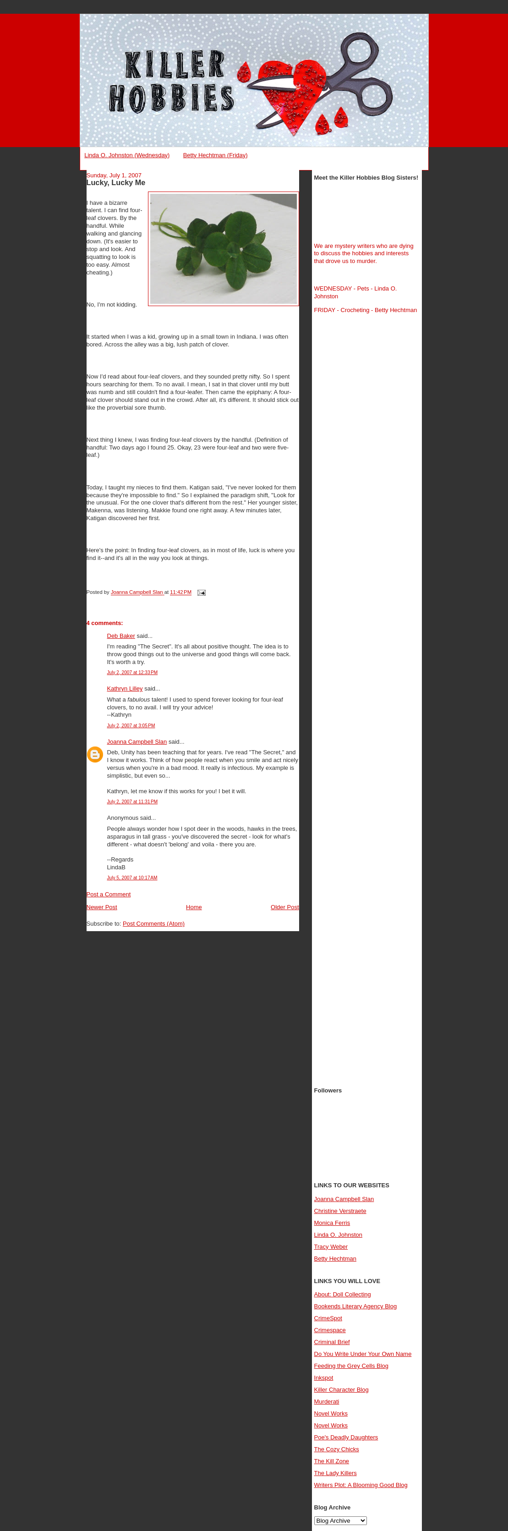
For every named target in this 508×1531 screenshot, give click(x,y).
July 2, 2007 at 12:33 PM (132, 672)
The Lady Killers (335, 1473)
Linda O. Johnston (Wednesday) (126, 155)
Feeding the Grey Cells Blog (351, 1365)
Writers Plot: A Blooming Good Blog (361, 1485)
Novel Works (331, 1413)
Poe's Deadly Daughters (346, 1437)
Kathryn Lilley (125, 688)
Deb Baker (121, 635)
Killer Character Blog (341, 1389)
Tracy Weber (331, 1246)
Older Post (285, 907)
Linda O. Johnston (338, 1234)
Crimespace (330, 1330)
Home (194, 907)
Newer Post (102, 907)
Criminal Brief (332, 1342)
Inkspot (323, 1377)
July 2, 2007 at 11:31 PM (132, 801)
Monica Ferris (332, 1222)
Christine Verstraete (340, 1210)
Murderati (326, 1401)
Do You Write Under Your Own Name (363, 1353)
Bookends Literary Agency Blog (355, 1306)
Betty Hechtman (335, 1258)
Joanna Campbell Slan (137, 741)
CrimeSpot (328, 1318)
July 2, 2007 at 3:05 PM (131, 725)
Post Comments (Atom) (154, 923)
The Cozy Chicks (336, 1449)
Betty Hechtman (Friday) (215, 155)
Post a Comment (109, 894)
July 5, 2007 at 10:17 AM (132, 877)
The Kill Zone (332, 1461)
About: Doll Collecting (342, 1294)
